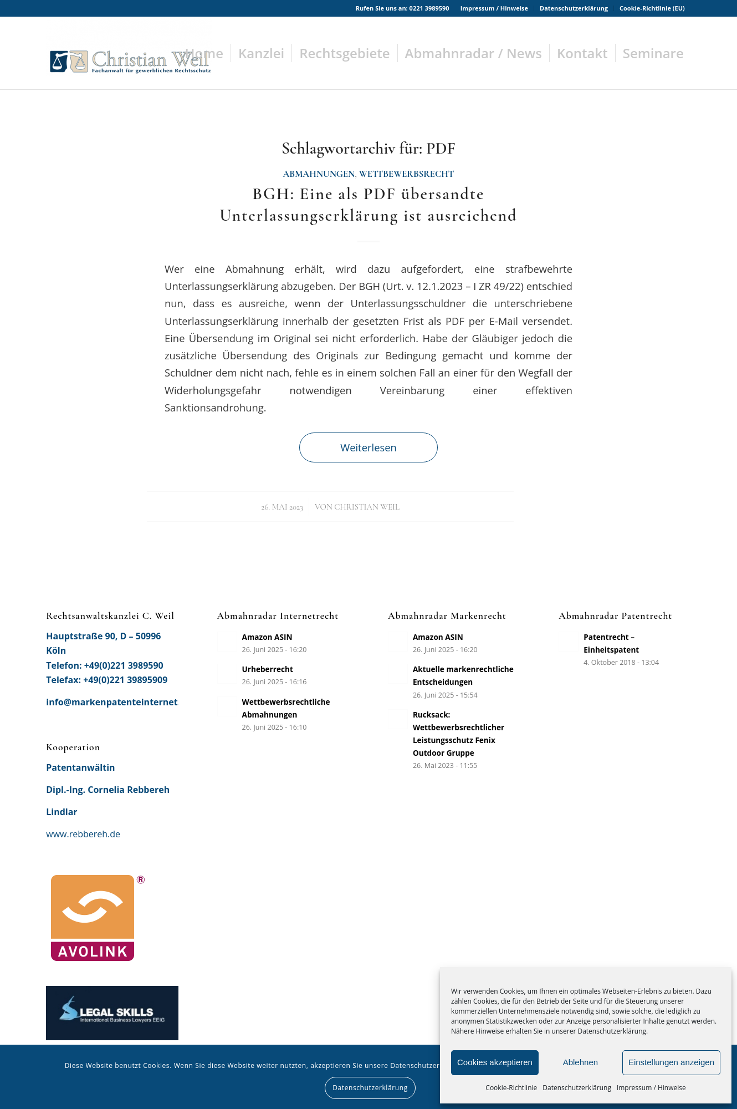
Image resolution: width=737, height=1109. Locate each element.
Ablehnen (580, 1062)
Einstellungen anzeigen (671, 1062)
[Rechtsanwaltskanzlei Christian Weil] (129, 53)
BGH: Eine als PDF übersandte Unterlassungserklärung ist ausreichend (368, 205)
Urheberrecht (267, 669)
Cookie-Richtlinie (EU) (652, 8)
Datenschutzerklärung (576, 1087)
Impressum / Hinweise (651, 1087)
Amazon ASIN (267, 637)
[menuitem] (494, 8)
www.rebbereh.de (83, 834)
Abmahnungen (319, 174)
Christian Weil (367, 507)
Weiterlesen (368, 447)
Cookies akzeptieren (495, 1062)
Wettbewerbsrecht (406, 174)
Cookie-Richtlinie (511, 1087)
